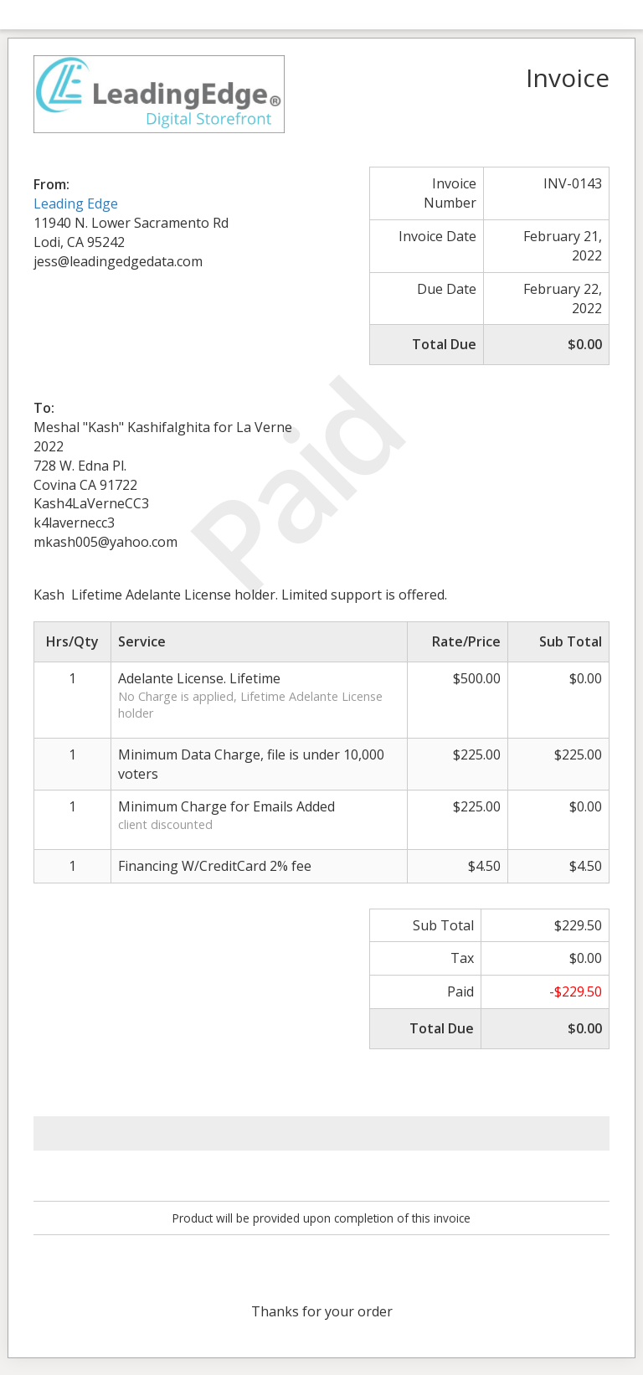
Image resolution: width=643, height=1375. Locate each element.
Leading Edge (75, 203)
